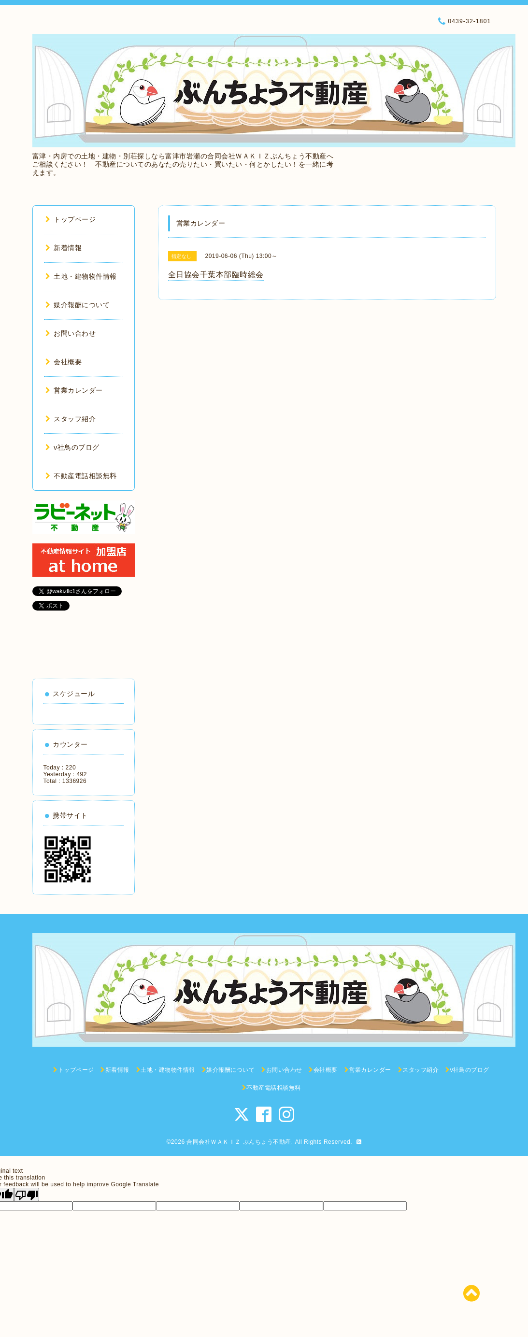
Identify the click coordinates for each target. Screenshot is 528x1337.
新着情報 (63, 248)
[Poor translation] (26, 1194)
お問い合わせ (70, 333)
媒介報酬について (77, 305)
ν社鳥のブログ (72, 447)
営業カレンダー (74, 390)
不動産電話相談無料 (81, 476)
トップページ (70, 219)
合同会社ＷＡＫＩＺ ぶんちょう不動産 (238, 1141)
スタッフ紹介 (70, 419)
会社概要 (63, 362)
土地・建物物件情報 (81, 276)
